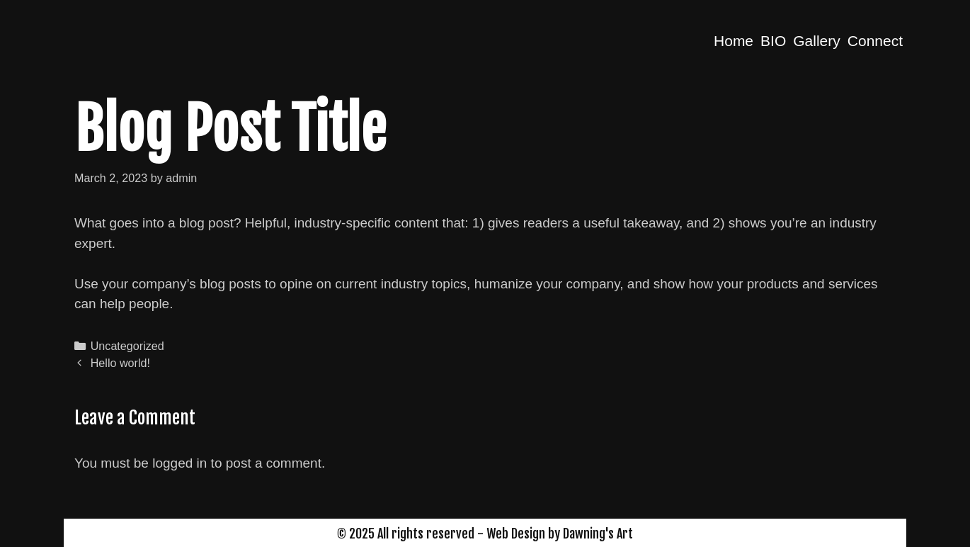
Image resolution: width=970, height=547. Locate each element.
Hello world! (120, 362)
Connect (875, 41)
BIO (773, 41)
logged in (179, 463)
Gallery (816, 41)
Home (733, 41)
